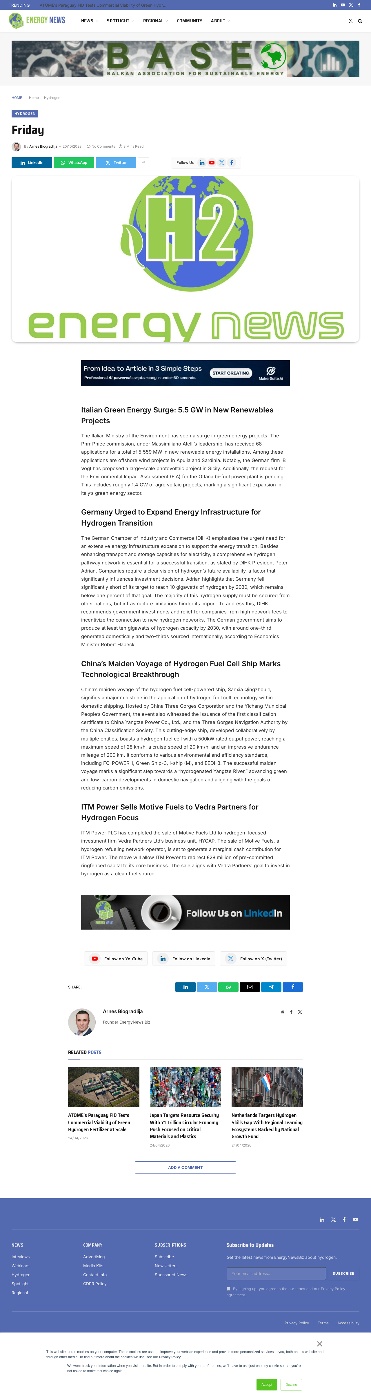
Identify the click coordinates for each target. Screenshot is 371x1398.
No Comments (101, 146)
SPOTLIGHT (118, 20)
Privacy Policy (333, 1289)
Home (34, 97)
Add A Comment (185, 1167)
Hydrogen (52, 97)
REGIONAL (153, 20)
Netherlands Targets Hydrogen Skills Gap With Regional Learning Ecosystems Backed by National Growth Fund (267, 1126)
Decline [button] (291, 1385)
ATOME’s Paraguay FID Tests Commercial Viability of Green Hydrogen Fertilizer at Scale (105, 5)
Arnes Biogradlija (43, 146)
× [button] (319, 1343)
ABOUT (218, 20)
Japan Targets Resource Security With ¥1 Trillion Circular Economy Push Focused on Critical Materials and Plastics (184, 1126)
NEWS (87, 20)
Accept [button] (266, 1385)
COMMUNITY (190, 20)
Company (92, 1245)
